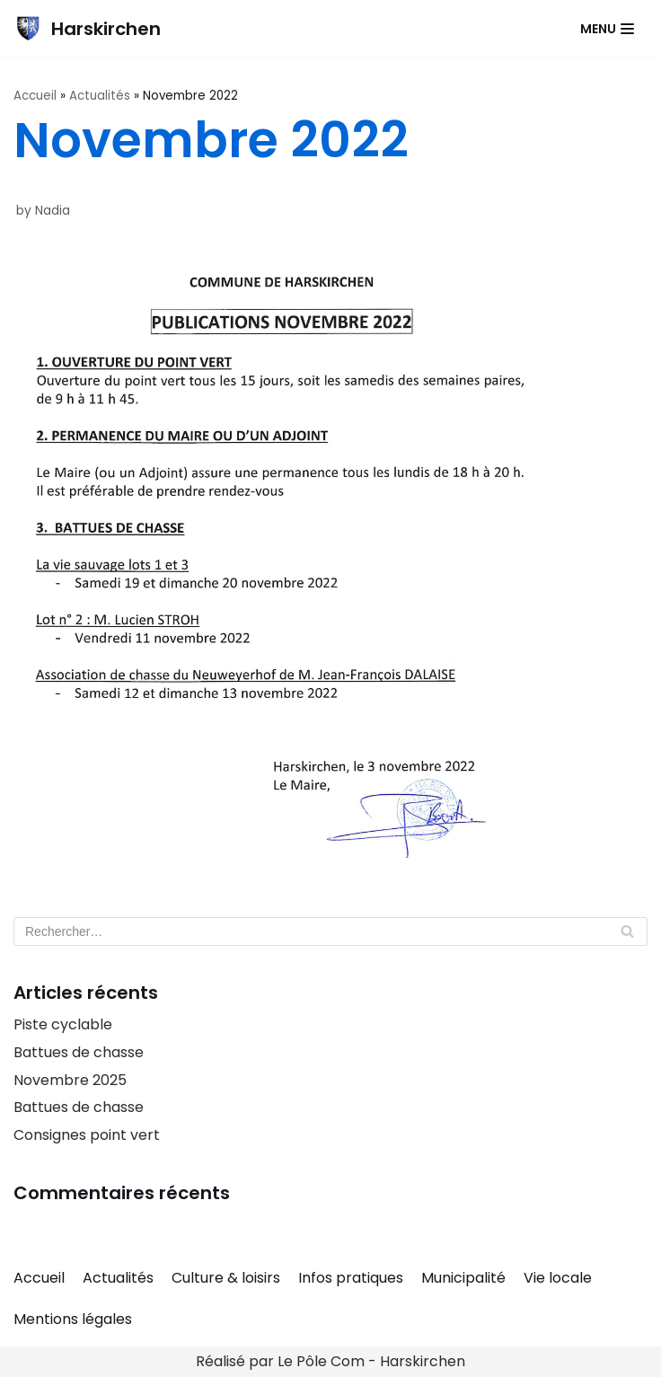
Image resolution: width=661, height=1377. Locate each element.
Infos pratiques (350, 1277)
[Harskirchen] (87, 28)
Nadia (52, 210)
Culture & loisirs (226, 1277)
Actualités (99, 95)
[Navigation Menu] (607, 28)
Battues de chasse (78, 1052)
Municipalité (463, 1277)
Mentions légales (72, 1319)
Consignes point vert (86, 1135)
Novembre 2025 (70, 1080)
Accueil (35, 95)
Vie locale (558, 1277)
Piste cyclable (62, 1024)
